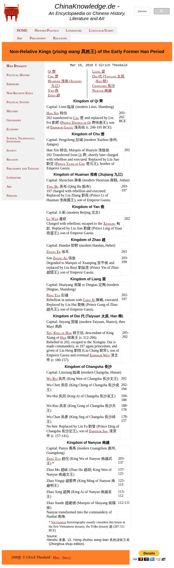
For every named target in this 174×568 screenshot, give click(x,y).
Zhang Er (53, 252)
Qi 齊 (52, 71)
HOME (22, 30)
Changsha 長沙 (103, 86)
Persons (12, 195)
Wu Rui (52, 379)
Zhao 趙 (54, 95)
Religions (60, 38)
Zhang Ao (60, 258)
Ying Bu (52, 186)
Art (19, 38)
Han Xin (52, 113)
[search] (142, 11)
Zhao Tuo (53, 458)
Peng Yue (53, 295)
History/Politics (47, 30)
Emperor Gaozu (61, 127)
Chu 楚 (53, 76)
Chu (76, 118)
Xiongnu (109, 223)
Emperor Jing (98, 431)
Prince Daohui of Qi (76, 122)
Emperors (13, 84)
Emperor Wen (100, 355)
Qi (80, 155)
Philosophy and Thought (23, 168)
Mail (56, 557)
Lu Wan (52, 219)
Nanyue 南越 (102, 90)
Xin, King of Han (59, 333)
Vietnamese (58, 522)
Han (63, 337)
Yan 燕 (53, 90)
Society (12, 150)
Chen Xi (89, 300)
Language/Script (101, 30)
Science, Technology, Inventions (21, 140)
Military (12, 111)
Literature (74, 30)
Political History (18, 75)
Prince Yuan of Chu (70, 164)
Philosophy (38, 38)
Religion (12, 159)
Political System (18, 102)
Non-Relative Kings (20, 93)
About (66, 557)
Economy (13, 129)
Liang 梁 (98, 71)
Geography (14, 120)
